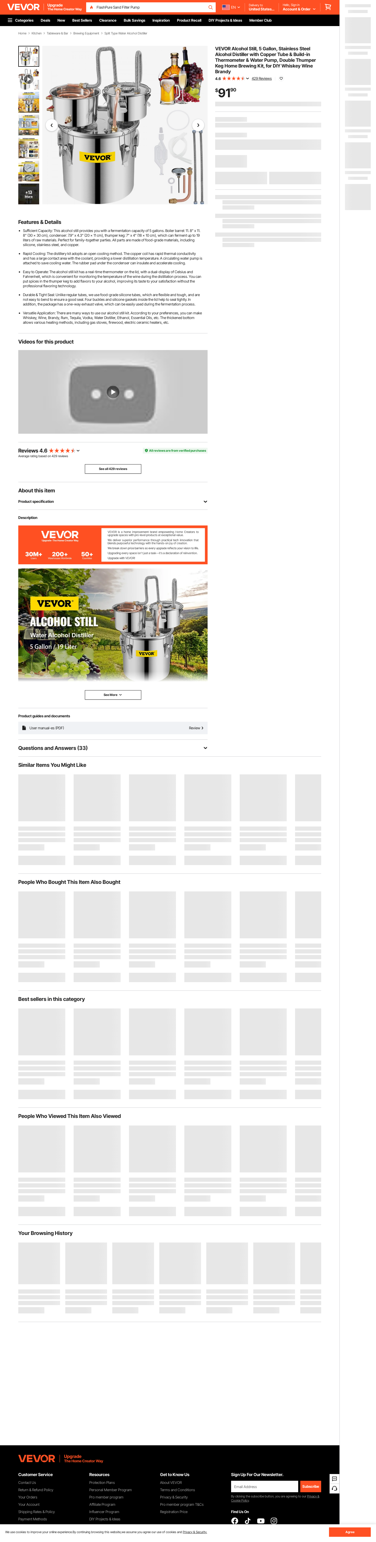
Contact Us (27, 1482)
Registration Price (173, 1511)
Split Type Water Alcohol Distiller (125, 33)
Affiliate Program (102, 1504)
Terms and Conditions (177, 1490)
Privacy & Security (174, 1497)
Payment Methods (32, 1519)
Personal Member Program (110, 1490)
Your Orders (27, 1497)
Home (22, 33)
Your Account (28, 1504)
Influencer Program (104, 1511)
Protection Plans (102, 1482)
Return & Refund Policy (35, 1490)
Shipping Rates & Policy (36, 1511)
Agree (350, 1532)
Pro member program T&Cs (182, 1504)
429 (54, 456)
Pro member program (106, 1497)
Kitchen (37, 33)
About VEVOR (171, 1482)
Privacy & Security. (195, 1532)
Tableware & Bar (57, 33)
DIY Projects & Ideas (104, 1519)
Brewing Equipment (86, 33)
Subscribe (310, 1486)
